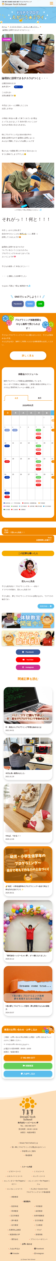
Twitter (30, 304)
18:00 (38, 437)
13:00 (7, 497)
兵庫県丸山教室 (15, 1230)
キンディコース (39, 1176)
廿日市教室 (39, 1220)
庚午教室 (14, 1220)
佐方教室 (14, 1225)
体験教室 (28, 1066)
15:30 (38, 449)
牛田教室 (39, 1206)
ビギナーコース (15, 1171)
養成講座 (28, 1155)
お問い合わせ (27, 1244)
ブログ (39, 1230)
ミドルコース (39, 1171)
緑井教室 (39, 1211)
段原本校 (14, 1206)
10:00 (7, 446)
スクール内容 (27, 1167)
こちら (24, 1044)
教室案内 (27, 1201)
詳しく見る (28, 355)
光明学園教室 (39, 1216)
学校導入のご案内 (29, 1151)
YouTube (28, 660)
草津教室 (14, 1211)
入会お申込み (15, 1249)
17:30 (38, 434)
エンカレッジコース (14, 1189)
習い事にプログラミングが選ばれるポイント (29, 1147)
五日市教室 (14, 1216)
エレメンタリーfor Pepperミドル (39, 1182)
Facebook (18, 304)
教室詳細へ (46, 606)
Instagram (28, 667)
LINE (40, 304)
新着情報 (39, 1234)
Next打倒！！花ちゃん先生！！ (14, 531)
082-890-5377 (28, 1058)
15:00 (38, 430)
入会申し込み (28, 1074)
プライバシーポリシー (39, 1239)
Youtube (14, 1253)
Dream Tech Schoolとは (29, 1143)
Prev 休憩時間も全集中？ (44, 539)
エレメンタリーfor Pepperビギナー (14, 1182)
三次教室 (39, 1225)
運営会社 (14, 1239)
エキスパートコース (14, 1176)
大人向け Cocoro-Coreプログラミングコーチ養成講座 (38, 1190)
